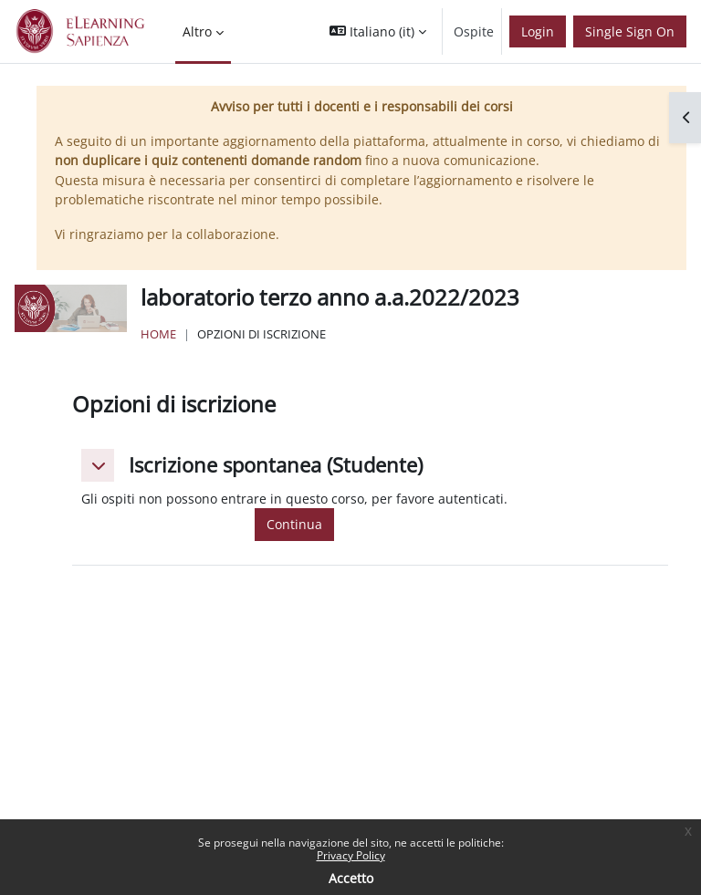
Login (537, 31)
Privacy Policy (351, 855)
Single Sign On (630, 31)
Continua (294, 524)
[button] (378, 31)
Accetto (351, 878)
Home (158, 334)
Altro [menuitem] (197, 31)
